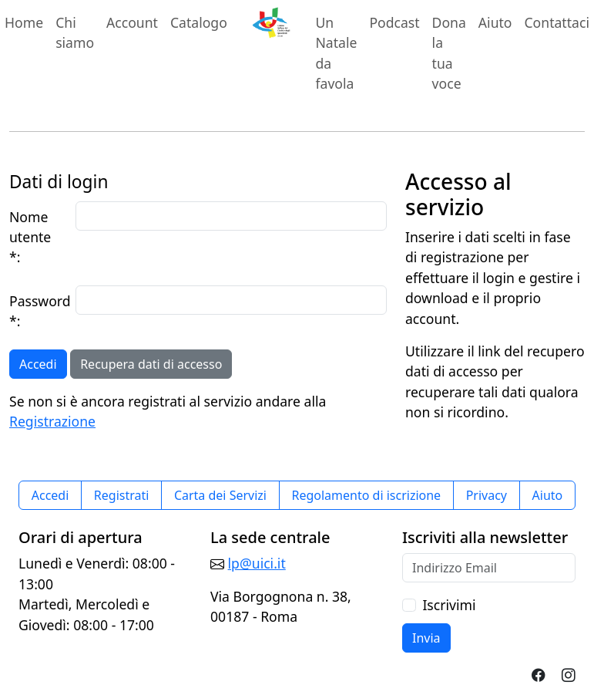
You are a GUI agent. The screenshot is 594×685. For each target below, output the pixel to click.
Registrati (121, 495)
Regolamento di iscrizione (366, 495)
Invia (426, 637)
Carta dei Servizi (220, 495)
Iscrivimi (448, 605)
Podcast (394, 22)
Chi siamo (74, 32)
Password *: (37, 311)
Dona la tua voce (449, 53)
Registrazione (52, 421)
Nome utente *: (30, 237)
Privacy (486, 495)
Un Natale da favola (336, 53)
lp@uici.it (257, 563)
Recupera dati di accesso (151, 364)
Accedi (38, 364)
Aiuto (495, 22)
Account (135, 22)
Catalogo (198, 22)
